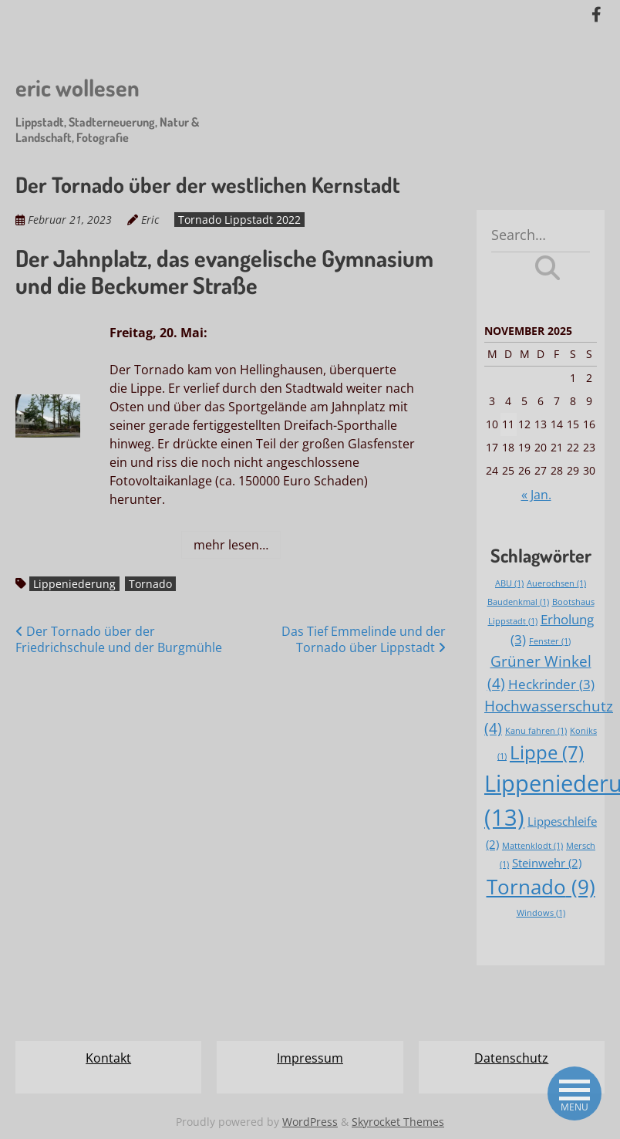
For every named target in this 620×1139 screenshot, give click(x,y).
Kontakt (108, 1057)
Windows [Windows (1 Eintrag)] (541, 912)
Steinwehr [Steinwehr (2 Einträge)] (546, 862)
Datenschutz (511, 1057)
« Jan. (536, 494)
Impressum (310, 1057)
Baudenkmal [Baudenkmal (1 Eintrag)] (518, 602)
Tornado (150, 583)
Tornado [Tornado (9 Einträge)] (541, 887)
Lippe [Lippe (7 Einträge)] (547, 752)
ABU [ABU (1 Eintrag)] (509, 583)
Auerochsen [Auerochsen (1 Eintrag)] (556, 583)
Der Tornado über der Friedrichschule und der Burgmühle (118, 639)
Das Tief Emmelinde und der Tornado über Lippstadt (363, 639)
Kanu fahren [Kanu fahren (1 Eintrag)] (536, 730)
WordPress (310, 1121)
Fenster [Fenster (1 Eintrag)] (550, 641)
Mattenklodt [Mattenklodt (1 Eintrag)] (532, 845)
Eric (150, 219)
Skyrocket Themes (398, 1121)
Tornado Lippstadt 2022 (239, 219)
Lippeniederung (74, 583)
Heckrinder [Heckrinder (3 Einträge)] (551, 684)
